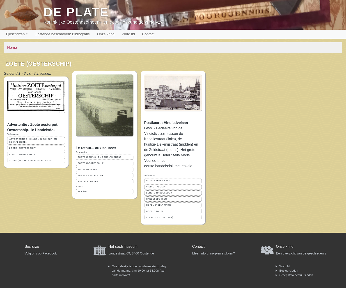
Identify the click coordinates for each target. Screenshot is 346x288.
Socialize (32, 246)
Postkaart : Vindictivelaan (166, 123)
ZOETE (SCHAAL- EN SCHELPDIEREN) (31, 160)
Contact (148, 34)
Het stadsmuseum (122, 246)
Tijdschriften (15, 34)
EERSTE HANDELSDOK (22, 154)
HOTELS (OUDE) (155, 211)
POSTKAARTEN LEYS (158, 181)
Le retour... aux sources (96, 148)
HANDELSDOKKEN (88, 181)
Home (12, 48)
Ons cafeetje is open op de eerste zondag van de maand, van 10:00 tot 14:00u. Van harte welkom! (139, 271)
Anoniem (82, 191)
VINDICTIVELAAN (87, 169)
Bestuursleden (288, 270)
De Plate (76, 12)
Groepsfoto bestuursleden (296, 275)
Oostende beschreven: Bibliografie (62, 34)
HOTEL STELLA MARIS (159, 205)
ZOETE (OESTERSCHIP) (22, 148)
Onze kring (105, 34)
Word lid (128, 34)
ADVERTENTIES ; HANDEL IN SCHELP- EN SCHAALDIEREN (33, 140)
